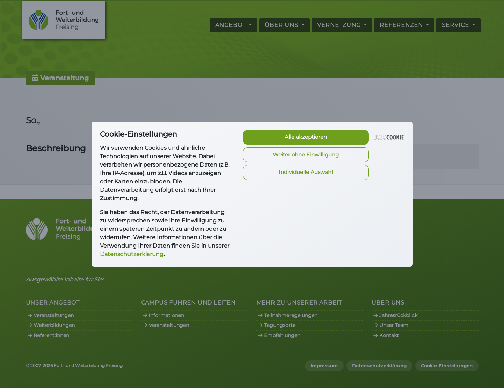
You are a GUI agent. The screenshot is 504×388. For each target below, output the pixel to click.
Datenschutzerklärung (131, 254)
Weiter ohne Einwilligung (306, 154)
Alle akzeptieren (306, 136)
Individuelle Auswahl (306, 172)
